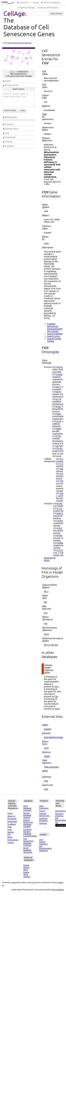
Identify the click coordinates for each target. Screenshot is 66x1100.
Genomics (24, 2)
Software (43, 823)
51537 (60, 550)
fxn (45, 602)
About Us (11, 816)
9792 (58, 436)
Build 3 (12, 72)
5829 (62, 468)
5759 (62, 473)
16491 (60, 521)
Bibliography (11, 117)
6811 (58, 387)
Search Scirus (53, 336)
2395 (46, 243)
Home (8, 81)
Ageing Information (48, 7)
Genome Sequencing (44, 814)
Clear (22, 110)
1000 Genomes (51, 767)
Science (10, 842)
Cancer (42, 811)
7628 (58, 421)
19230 (59, 448)
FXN (46, 781)
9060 (58, 428)
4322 (59, 528)
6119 (58, 399)
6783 (58, 406)
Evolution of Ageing (43, 819)
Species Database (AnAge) (27, 815)
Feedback (9, 146)
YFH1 (46, 634)
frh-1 (46, 591)
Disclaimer (12, 819)
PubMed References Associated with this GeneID (54, 328)
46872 (60, 513)
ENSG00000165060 (53, 737)
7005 (58, 414)
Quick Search (56, 13)
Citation (8, 141)
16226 (59, 367)
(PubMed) (47, 184)
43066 (59, 374)
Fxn (45, 613)
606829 (47, 729)
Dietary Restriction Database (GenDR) (28, 823)
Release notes (11, 128)
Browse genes (11, 85)
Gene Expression (43, 807)
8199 (59, 503)
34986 (60, 543)
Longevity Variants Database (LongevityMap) (30, 832)
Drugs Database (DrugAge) (27, 850)
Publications (12, 840)
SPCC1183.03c (51, 645)
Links (9, 829)
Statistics (9, 124)
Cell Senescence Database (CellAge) (28, 842)
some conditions (57, 890)
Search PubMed (54, 334)
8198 (59, 535)
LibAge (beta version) (26, 874)
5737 (62, 459)
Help (7, 133)
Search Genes (10, 110)
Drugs (36, 2)
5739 (62, 464)
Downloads (10, 137)
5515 (59, 508)
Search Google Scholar (54, 339)
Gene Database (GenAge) (27, 808)
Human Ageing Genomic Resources (19, 43)
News (9, 837)
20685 (47, 756)
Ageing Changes (27, 7)
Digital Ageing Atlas (26, 867)
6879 (58, 391)
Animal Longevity (51, 2)
